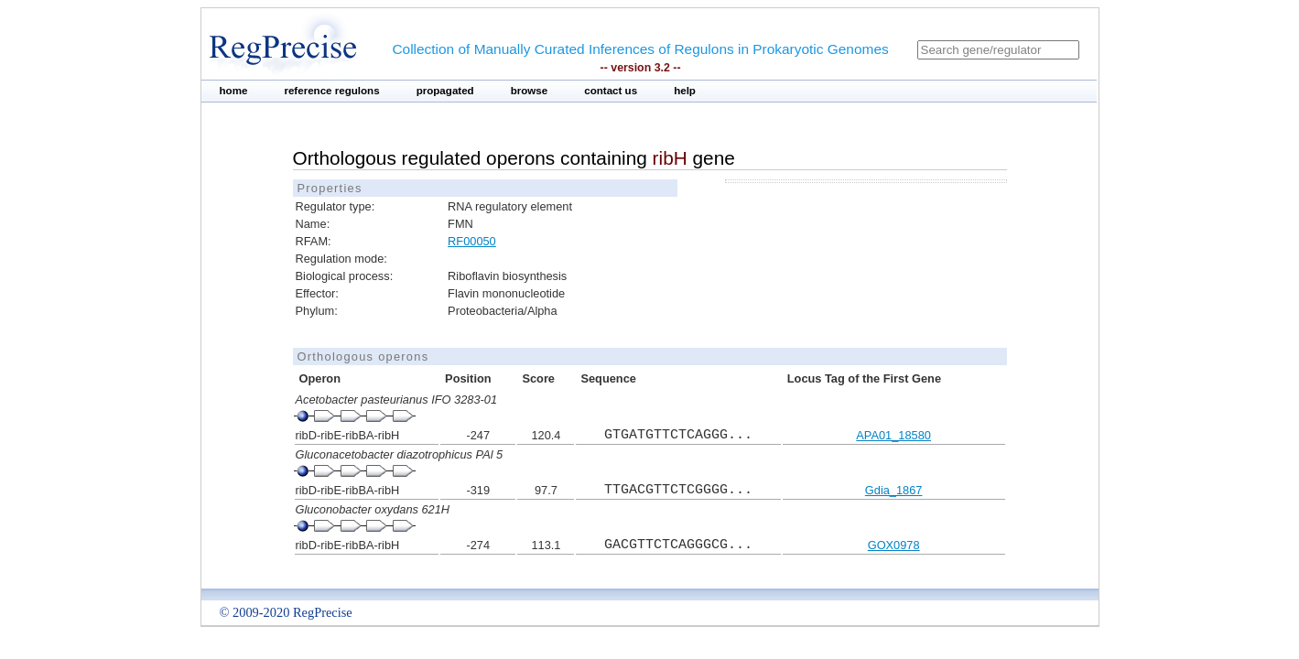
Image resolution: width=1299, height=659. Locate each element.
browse (529, 90)
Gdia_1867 (894, 490)
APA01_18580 (893, 435)
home (234, 90)
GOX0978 (894, 545)
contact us (610, 90)
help (685, 90)
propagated (445, 90)
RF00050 (472, 241)
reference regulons (331, 90)
